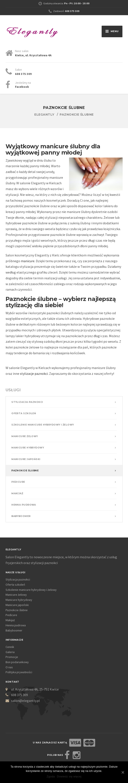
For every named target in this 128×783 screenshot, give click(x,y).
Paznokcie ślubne (25, 470)
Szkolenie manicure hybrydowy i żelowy (42, 424)
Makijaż (17, 493)
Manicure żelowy (24, 436)
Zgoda (51, 776)
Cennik (10, 647)
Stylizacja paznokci (27, 402)
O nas (9, 667)
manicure (28, 261)
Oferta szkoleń (23, 413)
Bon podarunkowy (17, 662)
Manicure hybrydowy (27, 447)
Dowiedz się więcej (69, 776)
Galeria (10, 652)
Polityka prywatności (19, 672)
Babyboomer (20, 516)
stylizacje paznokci (34, 373)
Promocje (12, 657)
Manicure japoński (26, 459)
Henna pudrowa (23, 504)
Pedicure (18, 482)
